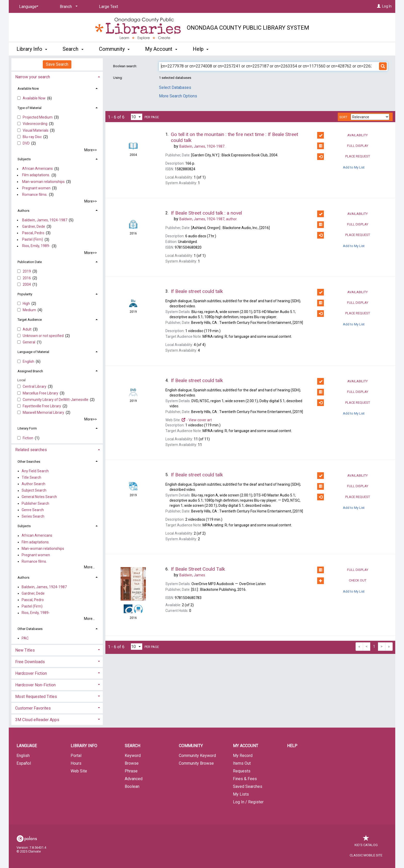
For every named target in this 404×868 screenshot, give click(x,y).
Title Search (31, 477)
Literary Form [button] (27, 428)
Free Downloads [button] (30, 661)
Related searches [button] (31, 449)
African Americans (37, 169)
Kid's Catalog (366, 842)
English (29, 361)
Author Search (33, 484)
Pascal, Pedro (33, 233)
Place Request (343, 156)
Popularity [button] (25, 294)
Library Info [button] (31, 49)
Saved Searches (247, 786)
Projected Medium (38, 117)
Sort (343, 117)
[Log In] (379, 6)
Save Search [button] (57, 64)
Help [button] (200, 49)
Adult (27, 329)
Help (292, 745)
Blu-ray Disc (33, 137)
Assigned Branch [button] (30, 371)
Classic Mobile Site (366, 855)
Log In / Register (248, 801)
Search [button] (73, 49)
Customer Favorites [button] (33, 708)
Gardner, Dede (33, 226)
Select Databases (175, 87)
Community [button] (114, 49)
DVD (26, 143)
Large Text (108, 6)
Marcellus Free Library (41, 393)
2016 (27, 278)
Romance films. (34, 194)
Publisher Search (35, 503)
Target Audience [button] (30, 320)
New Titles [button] (25, 650)
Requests (241, 771)
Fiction (28, 438)
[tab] (57, 76)
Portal (76, 755)
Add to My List (354, 167)
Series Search (33, 516)
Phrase (131, 771)
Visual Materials (36, 130)
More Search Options (178, 96)
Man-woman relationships (43, 182)
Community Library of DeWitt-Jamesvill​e (56, 400)
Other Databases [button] (30, 629)
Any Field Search (35, 471)
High (27, 303)
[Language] (27, 7)
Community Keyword (197, 755)
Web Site (79, 771)
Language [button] (26, 745)
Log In (387, 6)
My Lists (241, 794)
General (29, 342)
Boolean (132, 786)
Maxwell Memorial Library (44, 412)
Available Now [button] (28, 88)
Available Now (34, 98)
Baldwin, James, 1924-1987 (44, 220)
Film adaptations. (36, 175)
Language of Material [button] (33, 352)
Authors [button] (23, 211)
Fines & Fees (245, 778)
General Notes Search (39, 497)
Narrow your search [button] (32, 76)
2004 (27, 284)
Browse (132, 763)
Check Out (341, 580)
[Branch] (67, 7)
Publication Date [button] (30, 262)
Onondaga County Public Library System (248, 27)
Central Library (35, 386)
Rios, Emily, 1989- (36, 246)
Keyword (133, 755)
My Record (242, 755)
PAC (25, 638)
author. (208, 219)
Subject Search (34, 490)
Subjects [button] (24, 159)
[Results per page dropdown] (136, 117)
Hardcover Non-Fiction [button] (35, 684)
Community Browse (196, 763)
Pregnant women (36, 188)
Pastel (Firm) (32, 240)
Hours (76, 763)
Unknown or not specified (43, 336)
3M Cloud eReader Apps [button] (37, 719)
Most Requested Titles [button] (36, 696)
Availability (342, 135)
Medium (30, 310)
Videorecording (35, 124)
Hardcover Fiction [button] (31, 673)
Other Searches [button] (29, 462)
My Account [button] (161, 49)
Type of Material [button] (29, 108)
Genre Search (33, 510)
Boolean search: (125, 66)
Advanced (133, 778)
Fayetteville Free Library (42, 406)
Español (23, 763)
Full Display (342, 145)
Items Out (242, 763)
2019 (27, 271)
